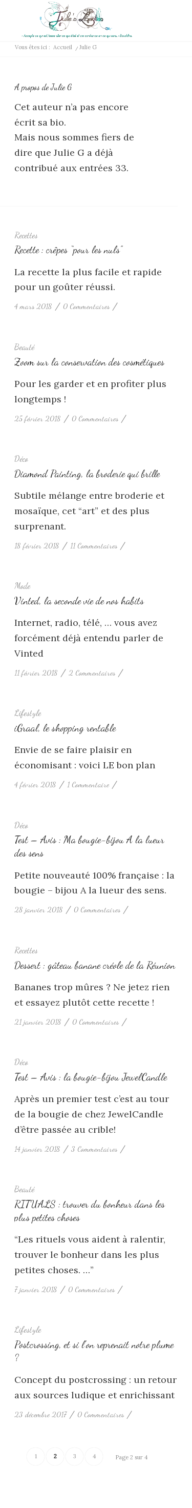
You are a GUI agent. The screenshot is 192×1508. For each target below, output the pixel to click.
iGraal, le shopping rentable (65, 728)
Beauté (24, 347)
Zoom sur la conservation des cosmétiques (89, 362)
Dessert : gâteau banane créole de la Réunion (94, 965)
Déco (21, 459)
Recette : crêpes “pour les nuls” (68, 249)
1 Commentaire (88, 784)
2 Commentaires (92, 672)
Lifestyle (27, 713)
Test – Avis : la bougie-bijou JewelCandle (90, 1077)
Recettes (26, 235)
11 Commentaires (93, 545)
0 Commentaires (86, 306)
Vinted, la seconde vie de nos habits (79, 601)
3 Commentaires (94, 1149)
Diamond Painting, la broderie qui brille (87, 473)
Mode (22, 586)
